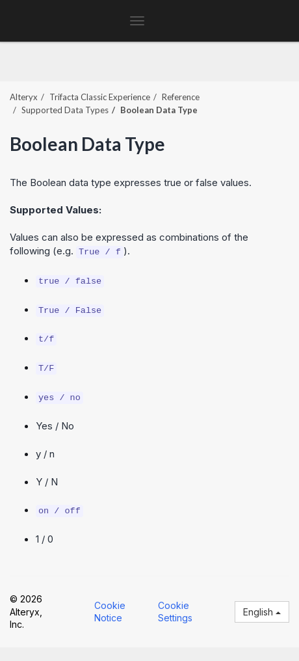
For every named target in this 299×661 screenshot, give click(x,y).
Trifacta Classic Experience (99, 97)
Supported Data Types (65, 110)
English (262, 611)
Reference (181, 97)
